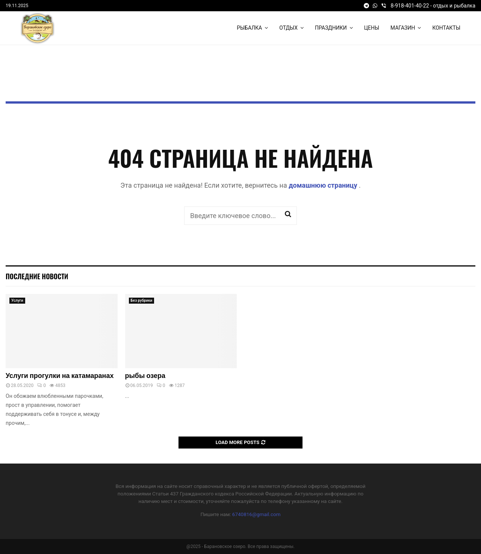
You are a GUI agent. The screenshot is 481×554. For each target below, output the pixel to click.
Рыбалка (249, 28)
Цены (371, 28)
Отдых (288, 28)
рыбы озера (145, 376)
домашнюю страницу (324, 185)
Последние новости (37, 276)
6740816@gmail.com (256, 514)
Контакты (446, 28)
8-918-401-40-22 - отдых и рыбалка (433, 6)
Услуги (17, 300)
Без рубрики (142, 300)
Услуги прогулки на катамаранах (60, 376)
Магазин (402, 28)
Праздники (331, 28)
